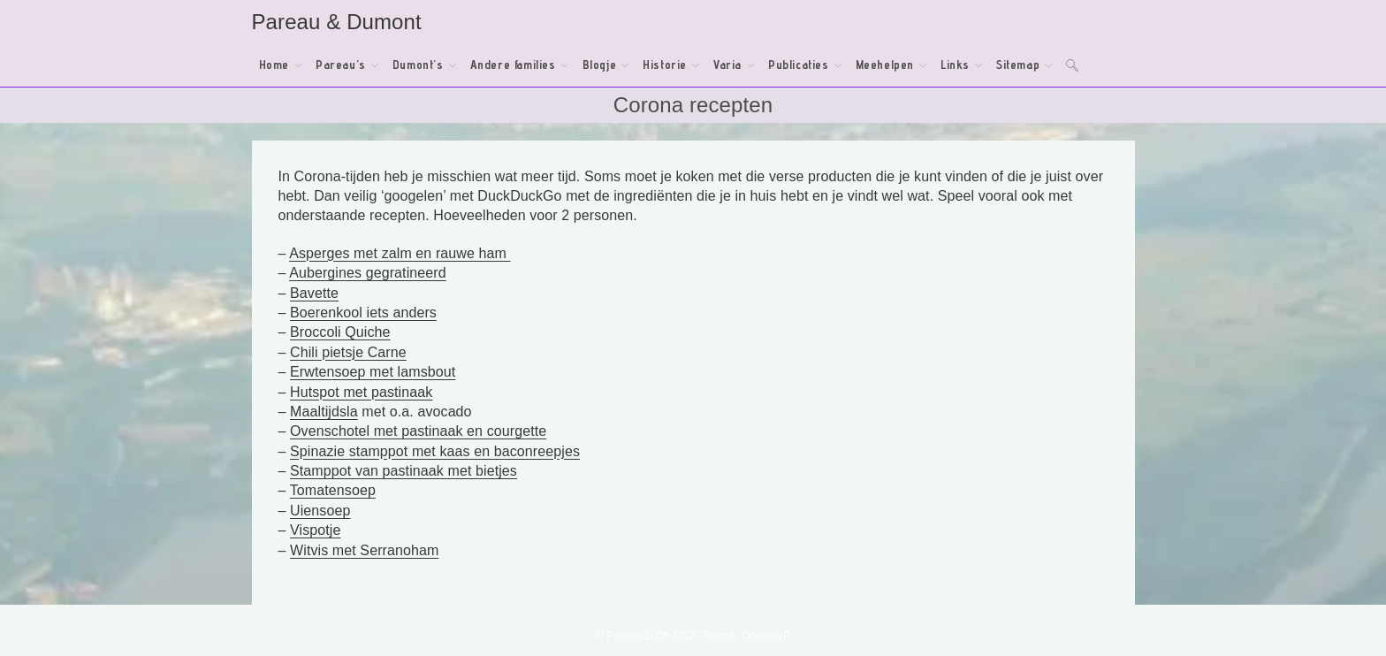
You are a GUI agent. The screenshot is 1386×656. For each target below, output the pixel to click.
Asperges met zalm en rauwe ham (399, 253)
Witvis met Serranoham (364, 550)
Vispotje (315, 530)
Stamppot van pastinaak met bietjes (403, 470)
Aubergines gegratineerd (367, 272)
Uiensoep (320, 510)
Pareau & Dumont (337, 22)
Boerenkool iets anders (363, 312)
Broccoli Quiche (340, 331)
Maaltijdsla (324, 411)
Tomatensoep (333, 490)
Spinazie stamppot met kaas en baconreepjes (435, 451)
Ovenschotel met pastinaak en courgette (418, 431)
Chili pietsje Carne (348, 352)
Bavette (314, 293)
